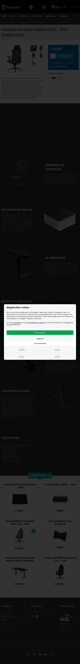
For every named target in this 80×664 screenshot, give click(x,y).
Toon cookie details (40, 343)
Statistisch (57, 357)
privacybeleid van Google (35, 323)
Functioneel (21, 357)
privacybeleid (16, 323)
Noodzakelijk (21, 350)
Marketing (57, 350)
